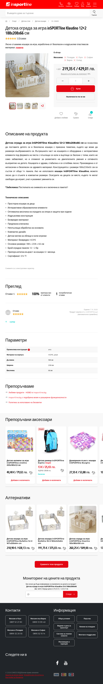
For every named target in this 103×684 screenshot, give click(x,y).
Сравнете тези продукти (51, 564)
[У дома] (6, 21)
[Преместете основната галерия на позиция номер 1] (20, 106)
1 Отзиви (21, 38)
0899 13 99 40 (38, 620)
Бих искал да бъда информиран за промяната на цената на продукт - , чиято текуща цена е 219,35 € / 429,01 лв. (51, 586)
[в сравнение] (31, 472)
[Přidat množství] (88, 81)
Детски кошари (40, 21)
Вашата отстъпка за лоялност (74, 74)
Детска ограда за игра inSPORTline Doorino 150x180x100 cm (79, 541)
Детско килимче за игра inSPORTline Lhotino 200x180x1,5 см (18, 462)
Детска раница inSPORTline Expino (51, 461)
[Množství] (75, 81)
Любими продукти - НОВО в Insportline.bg (27, 392)
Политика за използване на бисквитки (25, 402)
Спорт (14, 21)
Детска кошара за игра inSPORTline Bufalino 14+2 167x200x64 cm (19, 541)
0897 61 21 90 (15, 620)
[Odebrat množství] (62, 81)
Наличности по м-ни (75, 97)
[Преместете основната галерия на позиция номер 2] (27, 106)
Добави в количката (20, 480)
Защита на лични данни (14, 675)
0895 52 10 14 (38, 632)
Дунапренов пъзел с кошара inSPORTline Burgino (82, 461)
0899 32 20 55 (15, 632)
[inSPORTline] (19, 4)
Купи (75, 88)
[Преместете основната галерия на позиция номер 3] (35, 106)
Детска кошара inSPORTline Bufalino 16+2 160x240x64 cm (51, 541)
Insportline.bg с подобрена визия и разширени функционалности (37, 397)
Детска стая (25, 21)
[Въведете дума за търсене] (47, 13)
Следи (70, 594)
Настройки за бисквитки (14, 677)
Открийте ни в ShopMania (34, 675)
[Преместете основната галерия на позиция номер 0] (12, 106)
